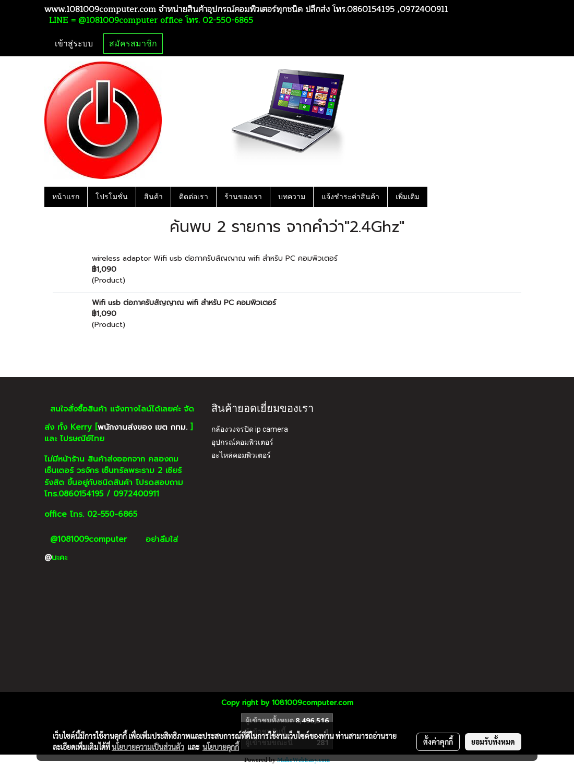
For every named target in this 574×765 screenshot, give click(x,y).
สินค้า (153, 197)
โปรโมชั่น (111, 197)
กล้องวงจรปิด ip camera (249, 429)
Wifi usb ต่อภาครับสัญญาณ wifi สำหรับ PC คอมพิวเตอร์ (184, 302)
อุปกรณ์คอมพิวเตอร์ (242, 442)
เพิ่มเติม (408, 197)
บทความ (291, 197)
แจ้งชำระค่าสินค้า (350, 197)
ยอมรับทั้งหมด (493, 741)
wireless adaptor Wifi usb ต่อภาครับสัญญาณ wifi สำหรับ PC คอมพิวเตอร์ (215, 258)
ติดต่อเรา (193, 197)
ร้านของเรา (243, 197)
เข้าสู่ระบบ (74, 43)
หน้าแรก (65, 197)
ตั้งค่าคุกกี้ (438, 741)
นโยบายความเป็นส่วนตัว (148, 746)
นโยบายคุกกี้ (220, 746)
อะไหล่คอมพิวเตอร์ (241, 455)
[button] (437, 196)
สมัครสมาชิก (133, 43)
